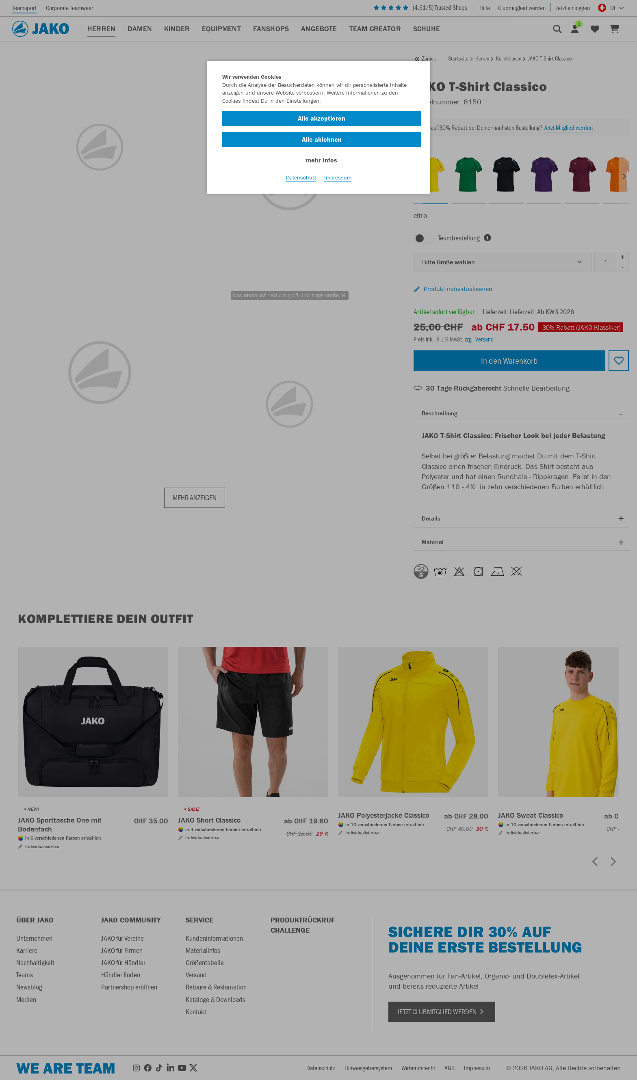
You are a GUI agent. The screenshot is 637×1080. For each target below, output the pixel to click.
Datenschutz (301, 179)
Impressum (337, 179)
